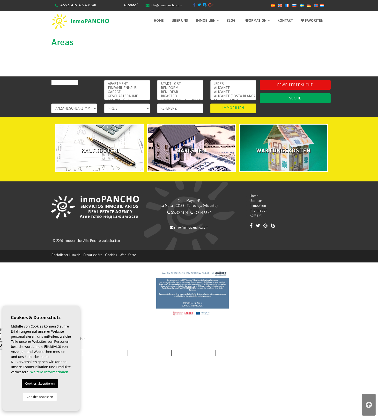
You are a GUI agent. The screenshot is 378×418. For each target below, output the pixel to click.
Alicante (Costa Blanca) (233, 96)
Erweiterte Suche (295, 85)
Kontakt (285, 20)
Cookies (111, 255)
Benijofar (180, 92)
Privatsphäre (93, 255)
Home (159, 20)
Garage (127, 92)
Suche (295, 98)
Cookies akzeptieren (40, 383)
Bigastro (180, 96)
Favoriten (312, 20)
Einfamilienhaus (127, 88)
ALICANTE (233, 92)
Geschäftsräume (127, 96)
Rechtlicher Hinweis (66, 255)
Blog (231, 20)
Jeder (233, 84)
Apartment (127, 84)
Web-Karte (128, 255)
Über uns (180, 20)
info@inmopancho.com (166, 5)
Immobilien (207, 20)
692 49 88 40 (202, 213)
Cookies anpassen (40, 397)
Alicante (233, 88)
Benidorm (180, 88)
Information (257, 20)
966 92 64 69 (179, 213)
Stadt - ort (180, 84)
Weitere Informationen (49, 372)
